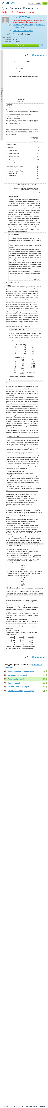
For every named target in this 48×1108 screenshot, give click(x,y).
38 (44, 683)
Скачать (20, 45)
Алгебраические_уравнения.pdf (21, 671)
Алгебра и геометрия (23, 30)
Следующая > (39, 55)
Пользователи (30, 8)
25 (44, 675)
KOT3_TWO (24, 17)
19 (44, 679)
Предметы (15, 8)
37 (44, 671)
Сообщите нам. (31, 22)
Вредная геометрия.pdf (17, 675)
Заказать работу (25, 12)
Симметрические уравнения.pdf (21, 691)
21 (44, 691)
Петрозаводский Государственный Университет (29, 26)
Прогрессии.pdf (14, 683)
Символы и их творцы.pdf (18, 687)
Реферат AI (8, 12)
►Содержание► (2, 94)
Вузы (4, 8)
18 (44, 687)
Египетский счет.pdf (16, 679)
